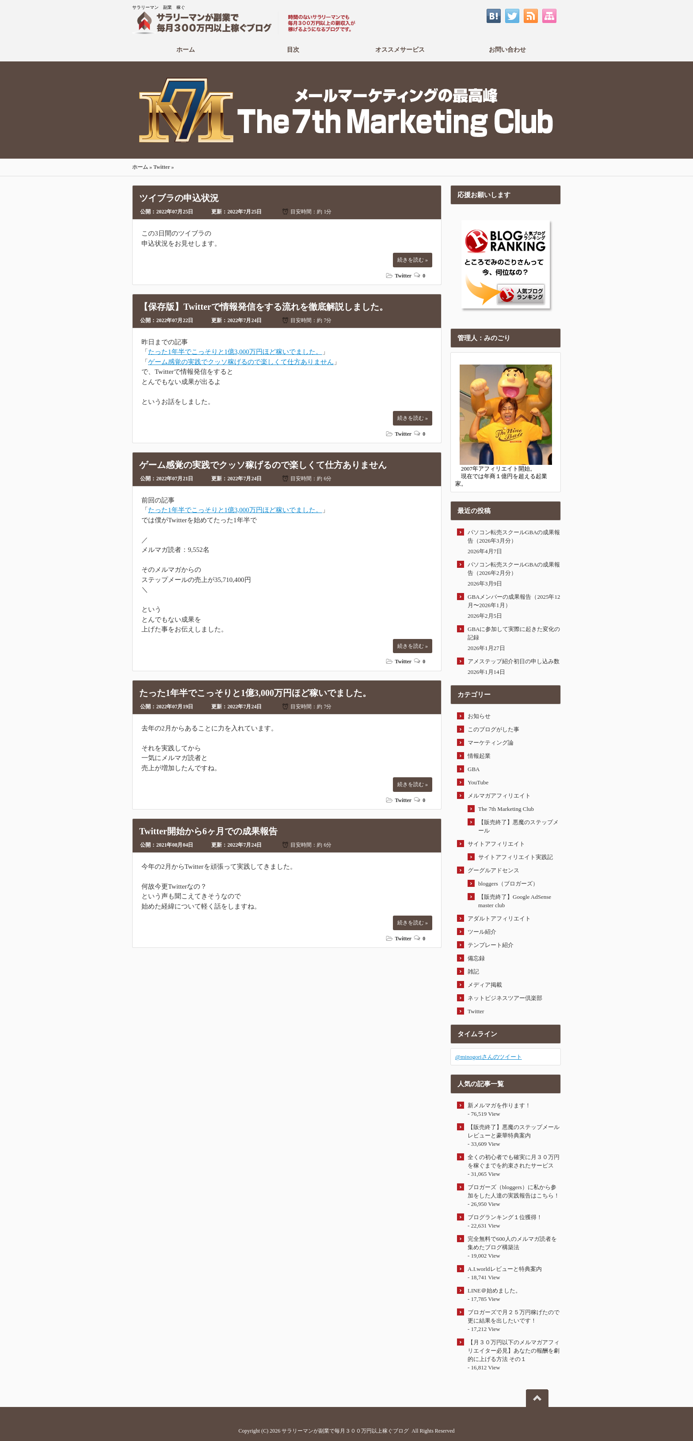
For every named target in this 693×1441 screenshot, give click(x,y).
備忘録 (476, 958)
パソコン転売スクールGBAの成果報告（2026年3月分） (514, 536)
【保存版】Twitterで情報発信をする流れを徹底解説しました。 (263, 307)
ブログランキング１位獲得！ (505, 1217)
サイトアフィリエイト (496, 843)
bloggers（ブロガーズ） (508, 883)
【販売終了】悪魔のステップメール (518, 826)
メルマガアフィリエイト (499, 795)
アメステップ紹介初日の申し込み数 (514, 661)
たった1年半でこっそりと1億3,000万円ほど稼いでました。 (235, 351)
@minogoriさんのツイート (488, 1056)
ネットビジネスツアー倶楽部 (505, 998)
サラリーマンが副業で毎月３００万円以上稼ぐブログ (345, 1431)
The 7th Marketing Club (506, 809)
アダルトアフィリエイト (499, 918)
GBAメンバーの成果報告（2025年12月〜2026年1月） (514, 600)
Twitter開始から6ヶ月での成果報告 (208, 831)
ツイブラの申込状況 (179, 198)
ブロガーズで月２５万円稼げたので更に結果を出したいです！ (514, 1316)
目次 (293, 49)
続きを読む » (412, 260)
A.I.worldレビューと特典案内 (505, 1269)
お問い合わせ (507, 49)
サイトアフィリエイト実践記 (515, 857)
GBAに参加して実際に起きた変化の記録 (514, 633)
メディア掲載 (485, 984)
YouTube (478, 782)
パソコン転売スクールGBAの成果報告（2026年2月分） (514, 568)
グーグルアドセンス (493, 870)
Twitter (161, 167)
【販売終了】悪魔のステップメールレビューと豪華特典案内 (514, 1131)
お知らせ (479, 716)
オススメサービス (400, 49)
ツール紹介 (482, 931)
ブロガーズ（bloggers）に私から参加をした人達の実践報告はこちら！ (514, 1191)
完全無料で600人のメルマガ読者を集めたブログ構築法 (512, 1243)
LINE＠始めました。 (494, 1290)
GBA (474, 769)
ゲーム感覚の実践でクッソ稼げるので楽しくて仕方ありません (241, 361)
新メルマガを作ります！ (499, 1105)
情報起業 (479, 756)
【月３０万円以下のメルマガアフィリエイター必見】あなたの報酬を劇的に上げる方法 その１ (514, 1350)
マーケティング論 (491, 742)
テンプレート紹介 (491, 945)
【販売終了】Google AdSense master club (514, 901)
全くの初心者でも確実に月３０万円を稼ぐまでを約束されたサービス (514, 1161)
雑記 (473, 971)
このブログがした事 (493, 729)
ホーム (186, 49)
